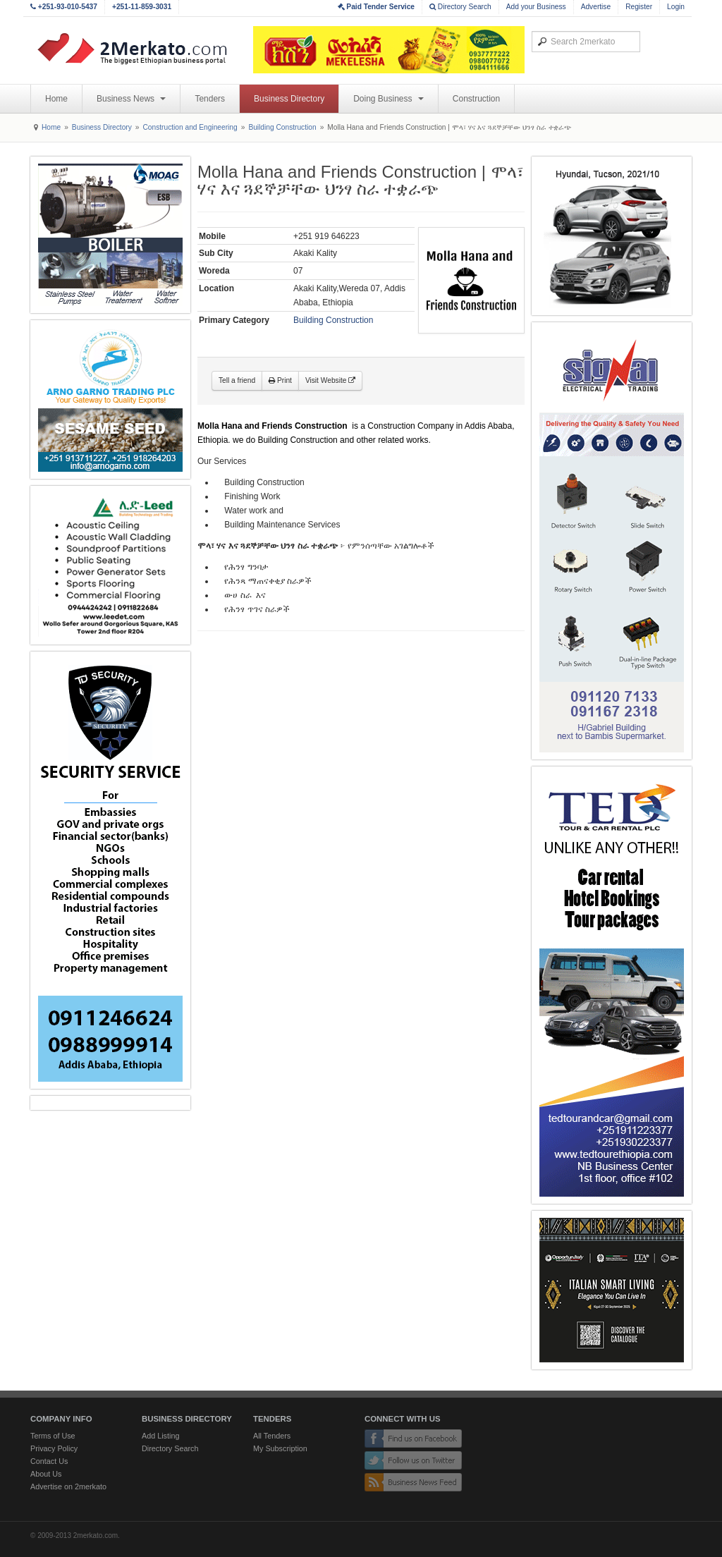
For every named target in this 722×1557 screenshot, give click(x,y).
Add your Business (536, 7)
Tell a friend (237, 380)
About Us (45, 1474)
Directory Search (460, 7)
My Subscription (280, 1448)
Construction (476, 99)
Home (56, 99)
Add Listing (160, 1435)
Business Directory (289, 99)
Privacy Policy (54, 1448)
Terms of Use (52, 1435)
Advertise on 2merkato (68, 1486)
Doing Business (388, 99)
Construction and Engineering (189, 127)
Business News (131, 99)
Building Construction (282, 127)
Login (676, 7)
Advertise (596, 7)
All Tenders (271, 1435)
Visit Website (330, 380)
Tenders (210, 99)
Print (280, 380)
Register (638, 7)
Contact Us (49, 1461)
